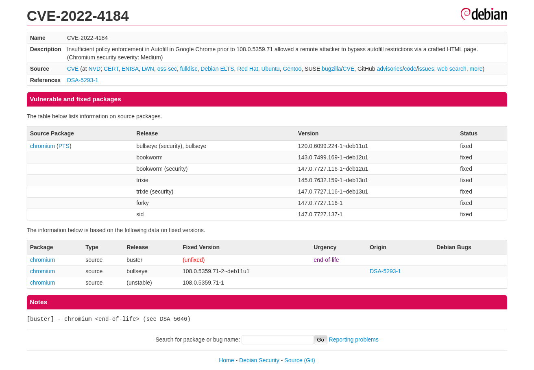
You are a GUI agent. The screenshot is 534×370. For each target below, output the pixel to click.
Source (293, 360)
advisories (390, 68)
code (410, 68)
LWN (148, 68)
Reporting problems (354, 339)
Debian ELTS (217, 68)
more (476, 68)
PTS (64, 146)
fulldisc (189, 68)
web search (451, 68)
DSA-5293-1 (82, 80)
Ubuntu (270, 68)
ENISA (130, 68)
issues (426, 68)
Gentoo (292, 68)
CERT (111, 68)
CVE (73, 68)
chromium (42, 146)
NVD (95, 68)
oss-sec (167, 68)
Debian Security (259, 360)
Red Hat (247, 68)
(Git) (309, 360)
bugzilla (331, 68)
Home (226, 360)
